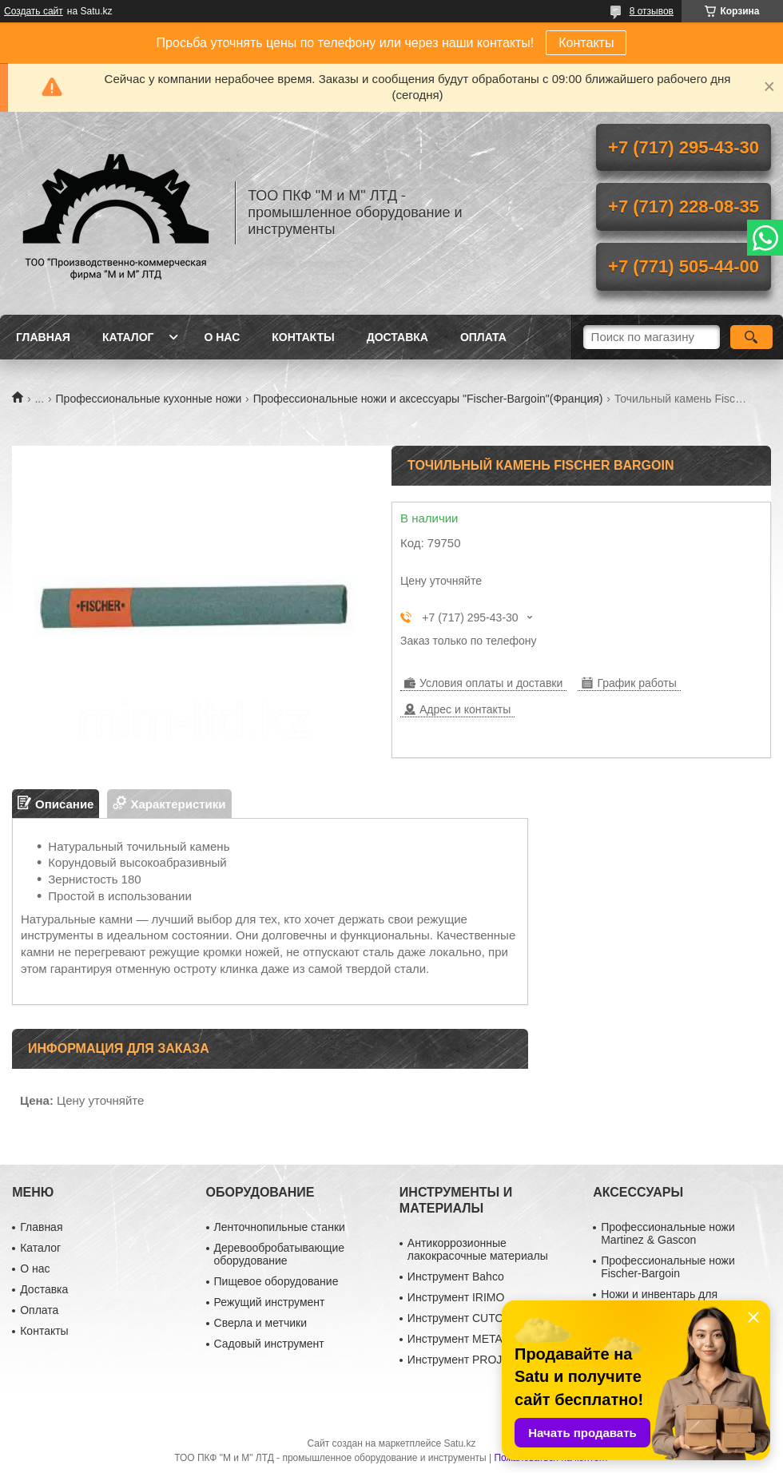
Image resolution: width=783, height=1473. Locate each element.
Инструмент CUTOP (459, 1318)
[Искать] (751, 337)
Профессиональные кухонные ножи (149, 398)
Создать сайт (33, 11)
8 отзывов (652, 11)
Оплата (483, 337)
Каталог (128, 337)
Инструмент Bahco (455, 1276)
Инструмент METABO (463, 1338)
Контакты (586, 43)
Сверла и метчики (260, 1322)
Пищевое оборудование (276, 1281)
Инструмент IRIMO (456, 1297)
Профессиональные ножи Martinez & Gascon (668, 1233)
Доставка (397, 337)
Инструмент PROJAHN (466, 1359)
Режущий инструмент (269, 1302)
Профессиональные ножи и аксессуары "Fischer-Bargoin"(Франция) (428, 398)
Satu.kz (459, 1443)
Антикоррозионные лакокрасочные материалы (477, 1249)
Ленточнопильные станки (279, 1227)
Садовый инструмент (269, 1343)
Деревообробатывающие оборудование (279, 1254)
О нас (222, 337)
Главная (43, 337)
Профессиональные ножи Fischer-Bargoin (668, 1267)
